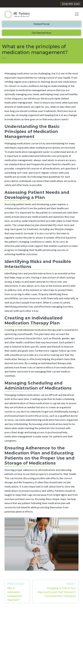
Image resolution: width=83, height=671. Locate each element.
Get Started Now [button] (41, 32)
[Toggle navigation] (76, 14)
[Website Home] (17, 14)
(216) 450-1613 (71, 3)
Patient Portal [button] (41, 23)
